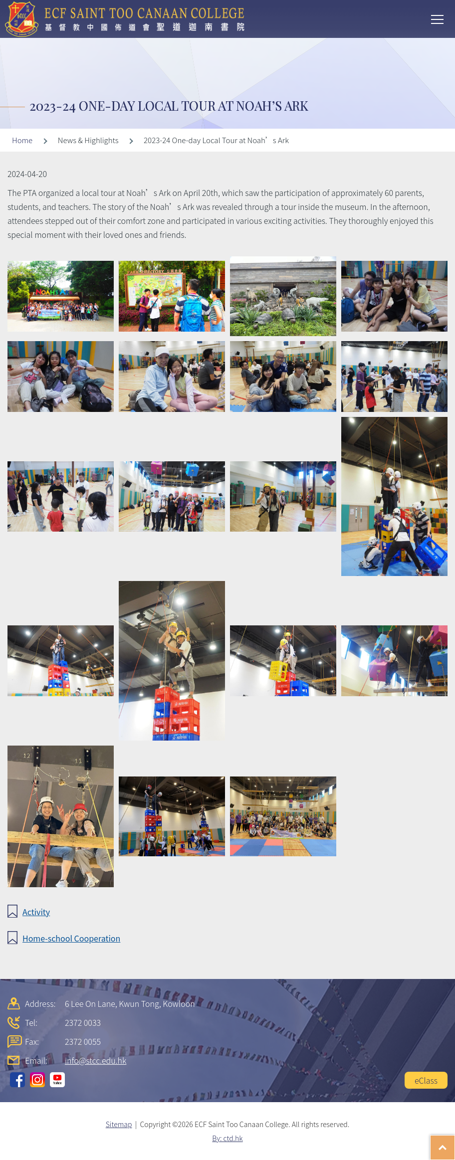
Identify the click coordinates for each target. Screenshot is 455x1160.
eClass (426, 1080)
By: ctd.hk (227, 1138)
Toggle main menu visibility (438, 18)
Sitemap (119, 1124)
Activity (36, 912)
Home (22, 140)
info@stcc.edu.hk (95, 1060)
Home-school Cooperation (71, 938)
